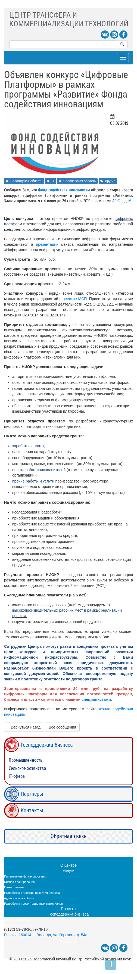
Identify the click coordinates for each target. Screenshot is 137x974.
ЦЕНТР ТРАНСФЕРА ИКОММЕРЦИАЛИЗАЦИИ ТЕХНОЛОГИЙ (68, 19)
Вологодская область (24, 181)
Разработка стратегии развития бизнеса (32, 892)
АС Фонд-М (122, 200)
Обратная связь (68, 836)
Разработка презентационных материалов (33, 903)
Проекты (68, 909)
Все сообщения (62, 727)
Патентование (14, 887)
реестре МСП (75, 299)
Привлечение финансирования (25, 876)
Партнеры (32, 794)
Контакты (32, 810)
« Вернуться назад (24, 727)
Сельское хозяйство (27, 768)
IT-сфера (17, 776)
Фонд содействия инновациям (64, 190)
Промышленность (25, 760)
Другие (107, 181)
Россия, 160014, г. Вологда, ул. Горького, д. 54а (45, 935)
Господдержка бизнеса (47, 745)
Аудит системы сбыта (19, 898)
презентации (47, 244)
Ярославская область (77, 181)
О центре (68, 865)
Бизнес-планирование (19, 881)
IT (50, 181)
